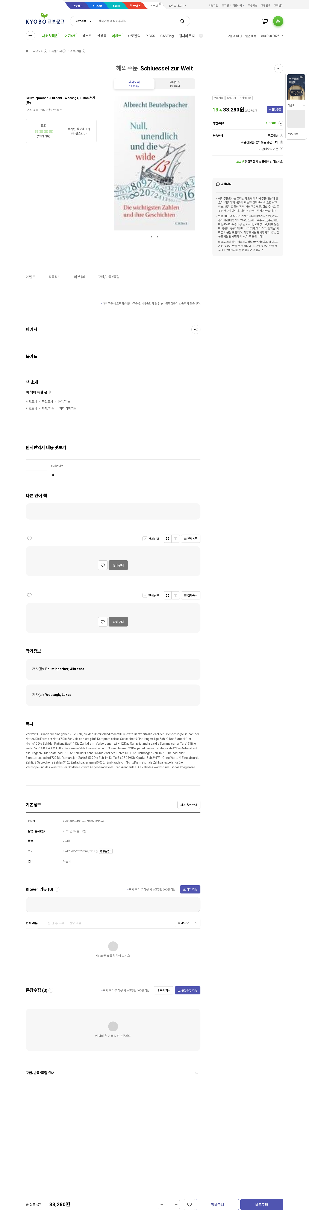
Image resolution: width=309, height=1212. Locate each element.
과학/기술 (75, 51)
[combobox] (82, 21)
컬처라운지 (187, 36)
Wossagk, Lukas (77, 98)
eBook (97, 6)
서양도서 (38, 51)
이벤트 (291, 105)
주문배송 (252, 5)
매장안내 (265, 5)
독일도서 (57, 51)
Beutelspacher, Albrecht (44, 98)
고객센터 (278, 5)
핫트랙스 (135, 6)
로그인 (225, 5)
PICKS (150, 36)
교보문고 (77, 6)
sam (116, 5)
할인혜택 (250, 36)
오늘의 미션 (234, 36)
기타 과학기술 (67, 408)
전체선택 (153, 539)
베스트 (87, 36)
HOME (27, 51)
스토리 (154, 6)
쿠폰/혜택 (293, 134)
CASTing (167, 36)
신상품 (102, 36)
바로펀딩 (134, 36)
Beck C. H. (32, 110)
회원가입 (213, 5)
